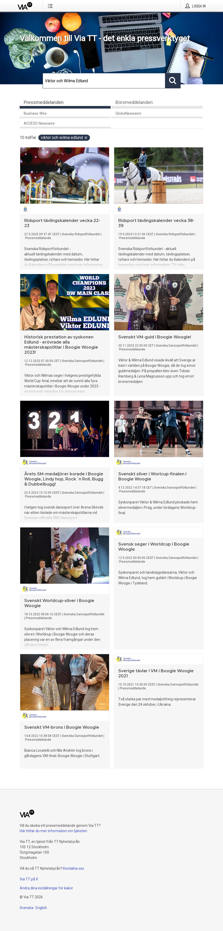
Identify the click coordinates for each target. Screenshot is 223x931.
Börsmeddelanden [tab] (134, 102)
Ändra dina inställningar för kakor (46, 888)
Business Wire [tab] (35, 113)
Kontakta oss (73, 868)
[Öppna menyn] (51, 6)
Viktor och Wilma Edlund (64, 137)
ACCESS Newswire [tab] (39, 123)
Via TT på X (29, 879)
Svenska (26, 908)
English (41, 908)
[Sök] (104, 80)
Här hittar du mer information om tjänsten (53, 831)
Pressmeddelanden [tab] (44, 102)
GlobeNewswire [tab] (128, 113)
